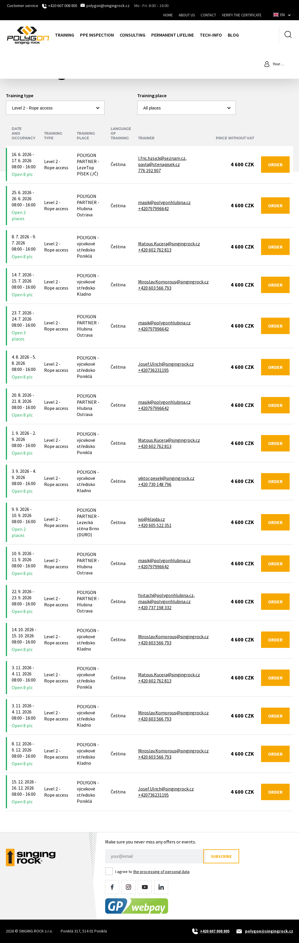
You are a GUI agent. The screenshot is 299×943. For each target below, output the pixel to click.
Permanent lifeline (172, 35)
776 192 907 (149, 170)
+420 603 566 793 (154, 288)
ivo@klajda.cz (151, 519)
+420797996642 (153, 208)
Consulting (132, 35)
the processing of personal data (161, 871)
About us (187, 15)
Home (168, 15)
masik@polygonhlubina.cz (164, 202)
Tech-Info (211, 35)
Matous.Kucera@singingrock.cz (169, 244)
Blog (233, 35)
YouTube (145, 887)
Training (64, 35)
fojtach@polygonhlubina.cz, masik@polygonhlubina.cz (166, 598)
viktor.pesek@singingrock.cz (166, 478)
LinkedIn (161, 887)
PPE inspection (97, 35)
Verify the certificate (242, 15)
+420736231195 (153, 370)
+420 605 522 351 (154, 525)
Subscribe (223, 856)
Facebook (112, 887)
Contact (208, 15)
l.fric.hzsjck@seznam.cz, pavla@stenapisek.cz (162, 161)
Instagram (128, 887)
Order (275, 164)
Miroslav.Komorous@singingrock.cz (173, 282)
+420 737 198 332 (154, 607)
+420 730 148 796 (154, 484)
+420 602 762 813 (154, 250)
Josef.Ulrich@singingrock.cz (166, 364)
